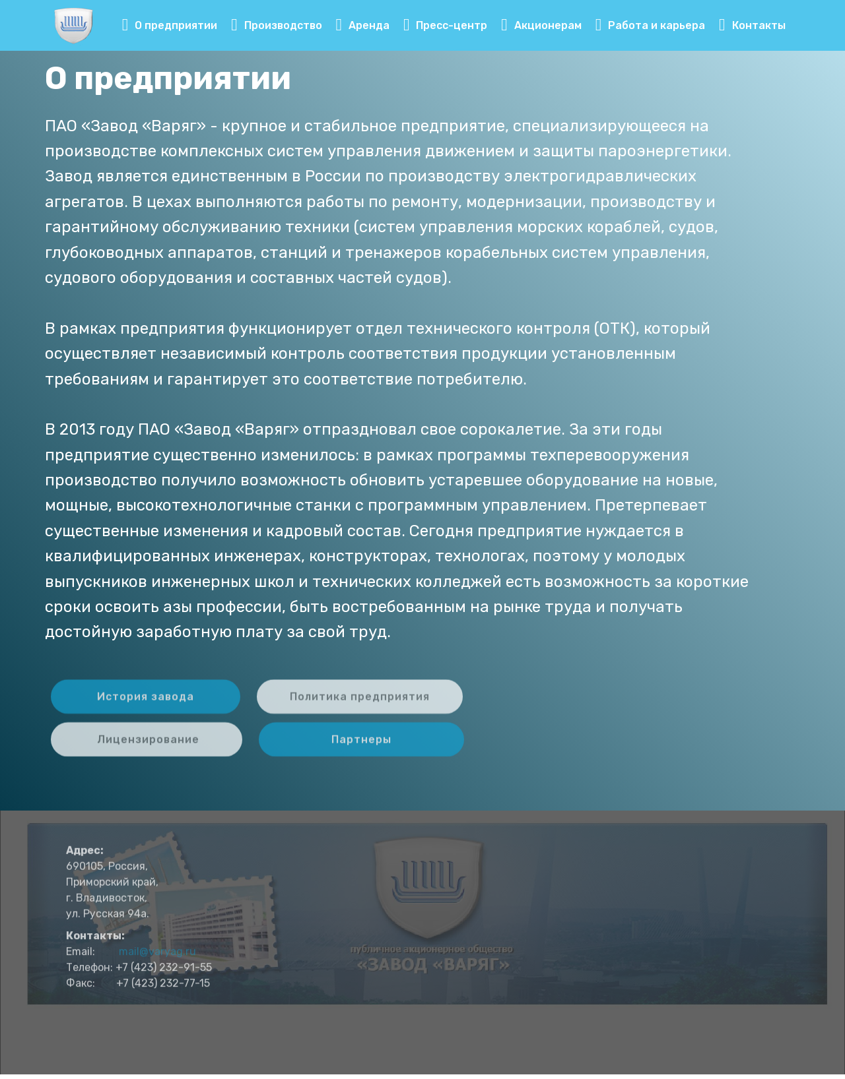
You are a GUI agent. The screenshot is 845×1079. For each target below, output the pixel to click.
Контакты (752, 25)
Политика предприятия (360, 703)
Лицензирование (146, 746)
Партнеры (361, 746)
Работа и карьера (650, 25)
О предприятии (170, 25)
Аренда (363, 25)
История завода (145, 703)
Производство (276, 25)
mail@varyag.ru (157, 965)
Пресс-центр (445, 25)
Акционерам (541, 25)
